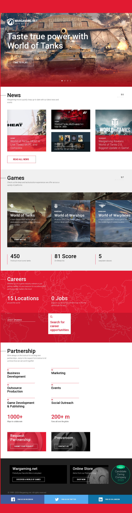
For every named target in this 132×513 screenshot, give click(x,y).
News (14, 95)
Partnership (21, 351)
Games (15, 178)
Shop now (81, 479)
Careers (16, 279)
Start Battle (20, 240)
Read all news (21, 159)
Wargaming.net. (25, 493)
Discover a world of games (28, 479)
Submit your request (23, 446)
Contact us (63, 446)
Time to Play (20, 62)
